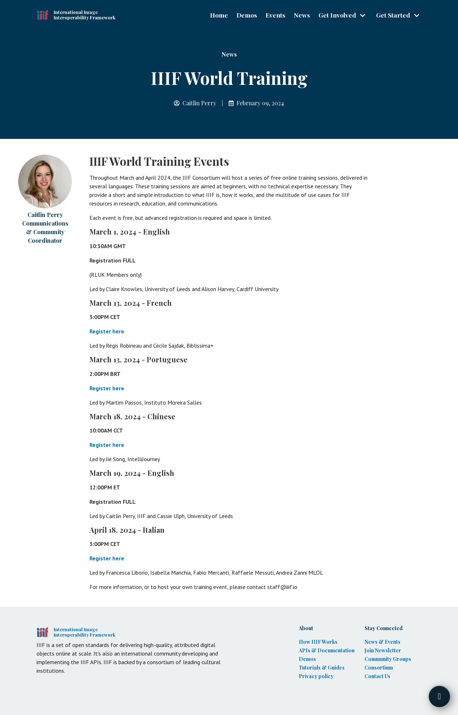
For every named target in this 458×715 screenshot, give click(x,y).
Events (275, 15)
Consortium (379, 667)
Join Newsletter (383, 650)
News (302, 15)
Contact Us (377, 676)
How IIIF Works (318, 641)
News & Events (382, 641)
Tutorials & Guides (322, 667)
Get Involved (337, 15)
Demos (247, 15)
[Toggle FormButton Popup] (439, 696)
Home (219, 15)
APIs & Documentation (327, 650)
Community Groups (388, 659)
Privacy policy (316, 676)
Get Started (393, 15)
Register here (106, 331)
